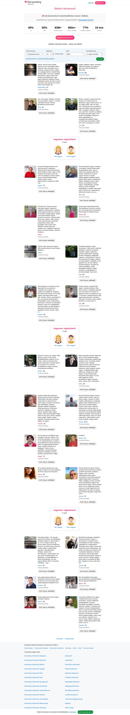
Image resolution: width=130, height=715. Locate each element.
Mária (81, 214)
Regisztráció (100, 3)
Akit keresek (30, 51)
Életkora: (49, 51)
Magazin (68, 703)
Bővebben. (72, 712)
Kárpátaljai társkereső (72, 682)
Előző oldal (59, 638)
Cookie (75, 648)
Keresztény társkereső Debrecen (35, 660)
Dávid (40, 601)
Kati (80, 303)
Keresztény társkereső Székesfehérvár (37, 690)
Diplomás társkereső (72, 673)
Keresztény (32, 3)
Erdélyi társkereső (71, 669)
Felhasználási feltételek (41, 648)
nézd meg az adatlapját (46, 93)
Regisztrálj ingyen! (86, 20)
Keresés (100, 59)
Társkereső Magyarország (73, 699)
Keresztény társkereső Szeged (34, 669)
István (40, 371)
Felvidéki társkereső (71, 677)
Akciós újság (69, 708)
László (40, 314)
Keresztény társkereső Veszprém (35, 708)
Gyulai (81, 565)
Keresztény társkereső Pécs (33, 673)
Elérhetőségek (28, 648)
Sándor (81, 625)
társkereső (68, 656)
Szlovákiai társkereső (72, 690)
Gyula (81, 438)
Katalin (40, 424)
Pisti (39, 107)
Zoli (80, 125)
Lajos (40, 565)
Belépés (91, 3)
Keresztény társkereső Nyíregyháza (36, 682)
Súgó (79, 648)
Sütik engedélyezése (85, 712)
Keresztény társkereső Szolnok (34, 695)
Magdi (40, 456)
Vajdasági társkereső (72, 686)
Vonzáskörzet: (91, 51)
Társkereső (68, 660)
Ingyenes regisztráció (65, 37)
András (40, 585)
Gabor (40, 185)
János (81, 496)
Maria (40, 235)
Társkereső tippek (88, 648)
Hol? (67, 51)
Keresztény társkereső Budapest (35, 656)
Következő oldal (69, 638)
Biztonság (68, 648)
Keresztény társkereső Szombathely (36, 699)
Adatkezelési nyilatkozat (57, 648)
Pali (80, 274)
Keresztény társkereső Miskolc (34, 664)
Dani (80, 384)
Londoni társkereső (71, 695)
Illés (80, 195)
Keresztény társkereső (72, 664)
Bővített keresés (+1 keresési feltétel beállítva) (40, 58)
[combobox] (75, 54)
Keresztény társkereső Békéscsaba (36, 703)
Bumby (81, 73)
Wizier (40, 253)
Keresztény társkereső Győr (33, 677)
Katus (40, 474)
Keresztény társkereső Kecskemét (35, 686)
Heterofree (42, 87)
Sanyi (81, 422)
